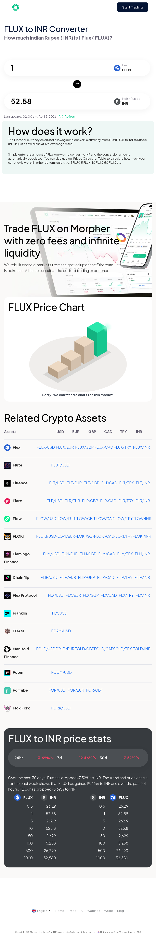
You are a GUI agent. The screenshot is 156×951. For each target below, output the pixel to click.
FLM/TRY (125, 553)
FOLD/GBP (84, 648)
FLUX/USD (46, 447)
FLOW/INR (142, 518)
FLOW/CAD (104, 518)
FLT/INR (143, 482)
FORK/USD (60, 708)
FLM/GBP (88, 553)
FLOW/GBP (85, 518)
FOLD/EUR (64, 648)
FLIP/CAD (105, 577)
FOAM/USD (61, 631)
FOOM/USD (61, 672)
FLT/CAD (109, 482)
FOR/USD (57, 690)
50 (30, 835)
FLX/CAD (109, 595)
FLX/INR (143, 595)
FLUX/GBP (84, 447)
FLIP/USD (49, 577)
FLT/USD (57, 482)
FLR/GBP (90, 500)
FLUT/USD (60, 465)
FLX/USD (56, 595)
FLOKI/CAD (104, 536)
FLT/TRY (126, 482)
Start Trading (132, 7)
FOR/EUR (76, 690)
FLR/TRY (125, 500)
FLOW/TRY (123, 518)
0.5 (30, 806)
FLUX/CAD (103, 447)
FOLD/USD (45, 648)
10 (31, 828)
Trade (72, 910)
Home (59, 910)
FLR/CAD (108, 500)
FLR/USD (55, 500)
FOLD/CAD (104, 648)
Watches (93, 910)
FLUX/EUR (65, 447)
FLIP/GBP (86, 577)
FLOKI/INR (142, 536)
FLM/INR (142, 553)
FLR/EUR (72, 500)
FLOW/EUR (65, 518)
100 (30, 843)
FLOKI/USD (46, 536)
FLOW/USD (46, 518)
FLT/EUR (74, 482)
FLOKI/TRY (122, 536)
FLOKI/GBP (85, 536)
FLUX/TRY (122, 447)
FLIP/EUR (68, 577)
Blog (120, 910)
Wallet (108, 910)
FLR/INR (142, 500)
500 (29, 850)
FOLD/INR (142, 648)
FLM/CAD (106, 553)
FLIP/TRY (124, 577)
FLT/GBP (91, 482)
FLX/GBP (91, 595)
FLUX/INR (141, 447)
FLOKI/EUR (65, 536)
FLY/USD (59, 613)
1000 (28, 857)
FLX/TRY (126, 595)
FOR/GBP (94, 690)
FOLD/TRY (122, 648)
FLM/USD (51, 553)
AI (82, 910)
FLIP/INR (142, 577)
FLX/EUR (73, 595)
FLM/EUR (70, 553)
